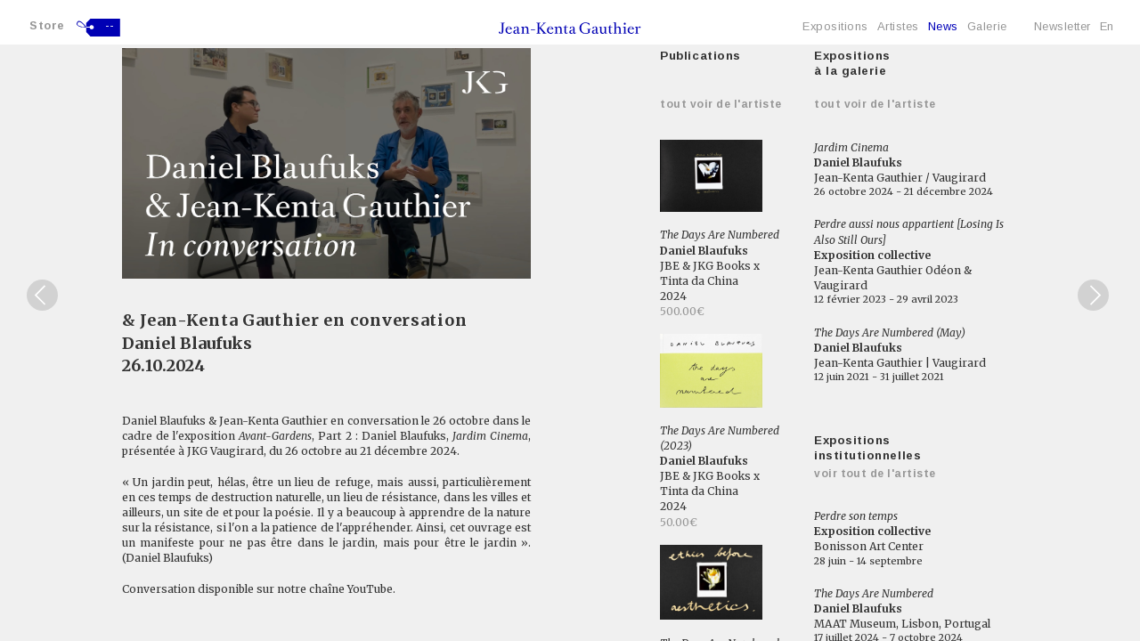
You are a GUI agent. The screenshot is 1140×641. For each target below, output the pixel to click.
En (1107, 26)
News (943, 26)
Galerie (987, 26)
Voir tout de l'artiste (875, 473)
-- (110, 26)
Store (47, 25)
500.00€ (682, 311)
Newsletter (1062, 26)
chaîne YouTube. (352, 589)
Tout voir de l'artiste (721, 104)
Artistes (898, 26)
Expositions (835, 26)
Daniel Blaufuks (187, 343)
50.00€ (678, 522)
